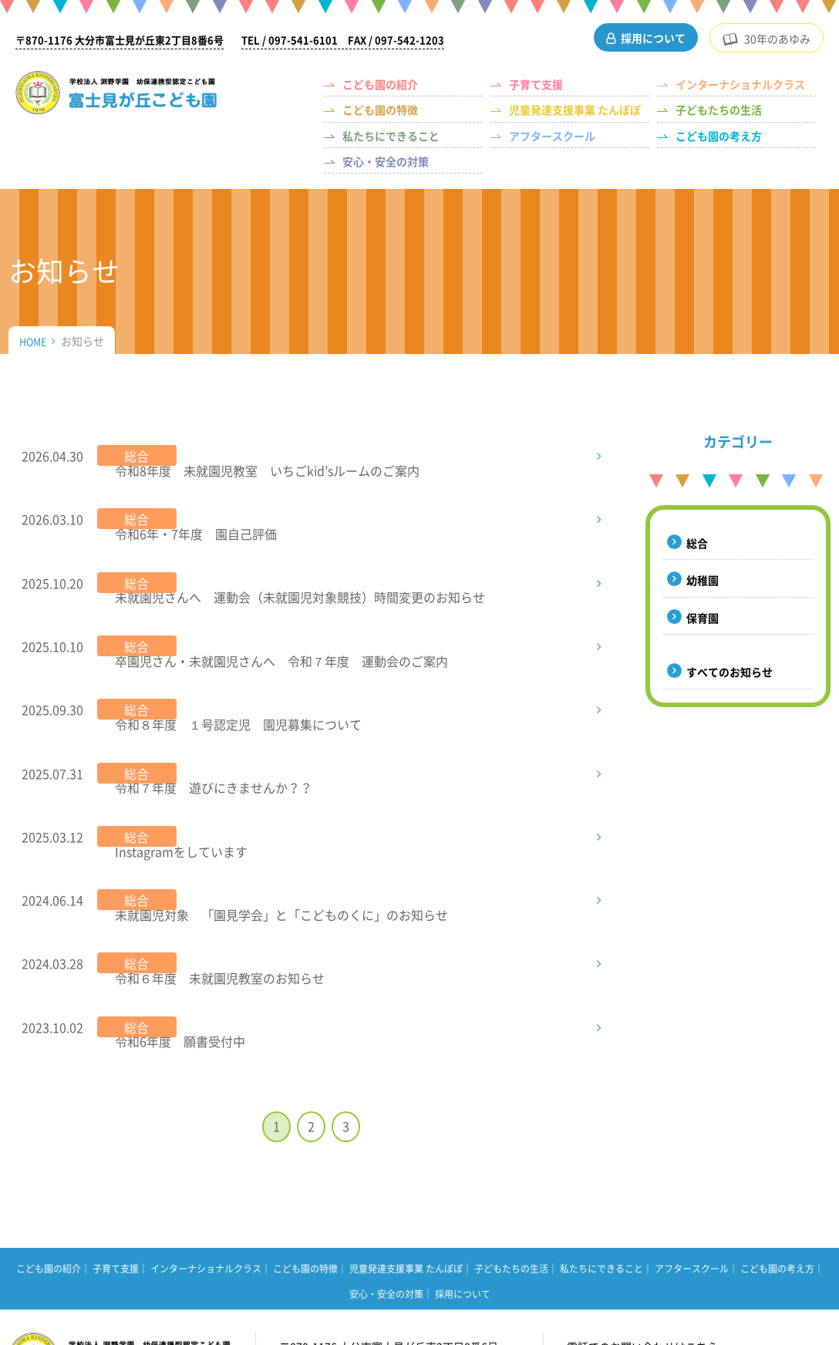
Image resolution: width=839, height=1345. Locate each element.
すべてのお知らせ (729, 671)
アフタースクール (552, 135)
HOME (34, 341)
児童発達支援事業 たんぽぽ (575, 109)
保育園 (702, 617)
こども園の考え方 (719, 135)
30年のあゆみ (777, 38)
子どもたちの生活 (719, 109)
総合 (697, 543)
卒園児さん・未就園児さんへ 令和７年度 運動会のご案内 (282, 603)
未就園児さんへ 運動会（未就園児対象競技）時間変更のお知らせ (295, 554)
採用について (653, 38)
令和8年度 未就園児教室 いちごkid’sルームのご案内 (262, 456)
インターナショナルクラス (740, 84)
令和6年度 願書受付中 (175, 897)
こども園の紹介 (380, 84)
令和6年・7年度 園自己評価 (190, 505)
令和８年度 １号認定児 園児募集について (233, 651)
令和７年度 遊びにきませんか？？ (208, 701)
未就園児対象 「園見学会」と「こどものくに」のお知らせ (276, 799)
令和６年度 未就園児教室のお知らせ (214, 848)
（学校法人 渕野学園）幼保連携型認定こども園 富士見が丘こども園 (134, 97)
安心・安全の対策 (385, 161)
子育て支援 (536, 84)
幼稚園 (702, 580)
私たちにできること (391, 135)
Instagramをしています (176, 750)
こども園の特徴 (380, 109)
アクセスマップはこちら (358, 1237)
